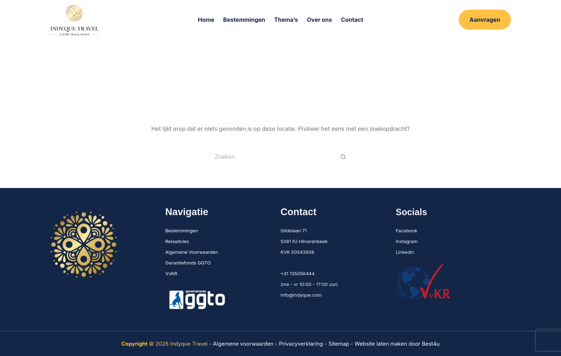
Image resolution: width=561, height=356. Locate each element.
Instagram (407, 241)
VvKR (171, 273)
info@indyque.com (301, 295)
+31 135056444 (297, 273)
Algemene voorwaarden (243, 343)
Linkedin (405, 252)
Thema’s (286, 19)
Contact (352, 19)
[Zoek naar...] (272, 156)
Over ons (319, 19)
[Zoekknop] (343, 156)
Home (206, 19)
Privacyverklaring (302, 343)
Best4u (431, 343)
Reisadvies (177, 241)
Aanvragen (484, 19)
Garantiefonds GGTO (188, 263)
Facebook (406, 230)
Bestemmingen (244, 19)
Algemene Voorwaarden (191, 252)
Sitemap (338, 343)
